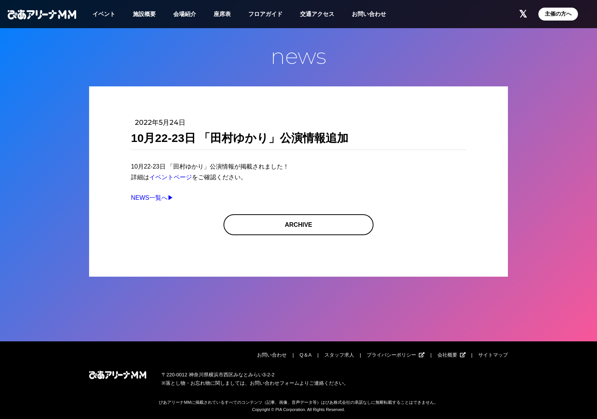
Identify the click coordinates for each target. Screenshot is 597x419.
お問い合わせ (369, 14)
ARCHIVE (298, 224)
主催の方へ (558, 14)
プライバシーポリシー (391, 355)
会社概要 (447, 355)
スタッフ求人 (339, 355)
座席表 (222, 14)
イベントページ (170, 177)
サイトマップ (493, 355)
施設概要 (144, 14)
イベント (104, 14)
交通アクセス (317, 14)
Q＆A (306, 355)
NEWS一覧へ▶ (152, 197)
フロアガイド (265, 14)
